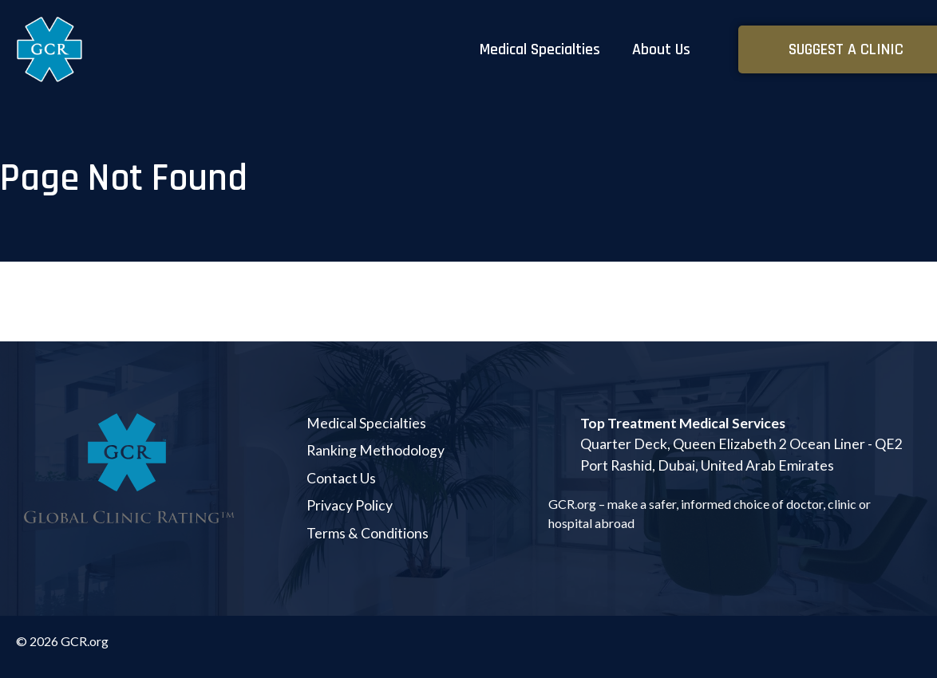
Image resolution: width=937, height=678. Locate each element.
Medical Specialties (540, 49)
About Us (661, 49)
